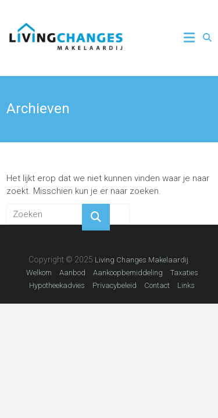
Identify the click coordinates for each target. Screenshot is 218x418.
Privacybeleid (114, 285)
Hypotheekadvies (57, 285)
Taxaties (184, 272)
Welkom (39, 272)
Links (186, 285)
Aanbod (72, 272)
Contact (157, 285)
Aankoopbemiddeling (128, 272)
